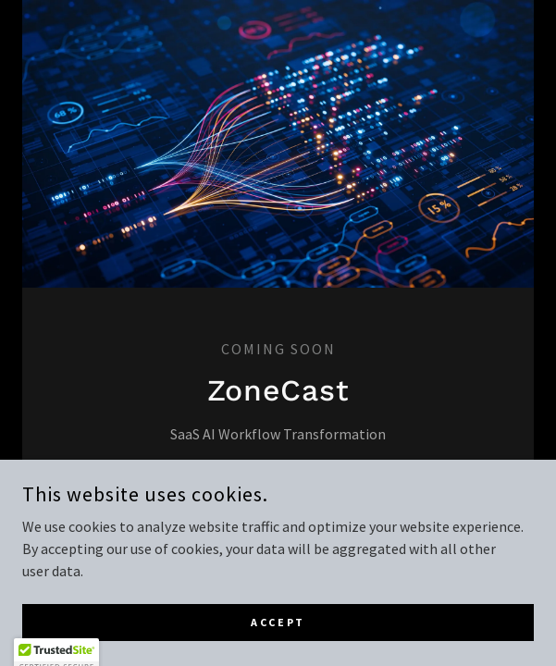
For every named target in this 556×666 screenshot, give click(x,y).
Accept (277, 647)
